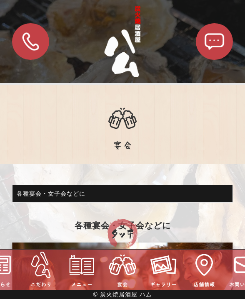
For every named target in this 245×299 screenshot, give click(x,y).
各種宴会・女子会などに (51, 193)
